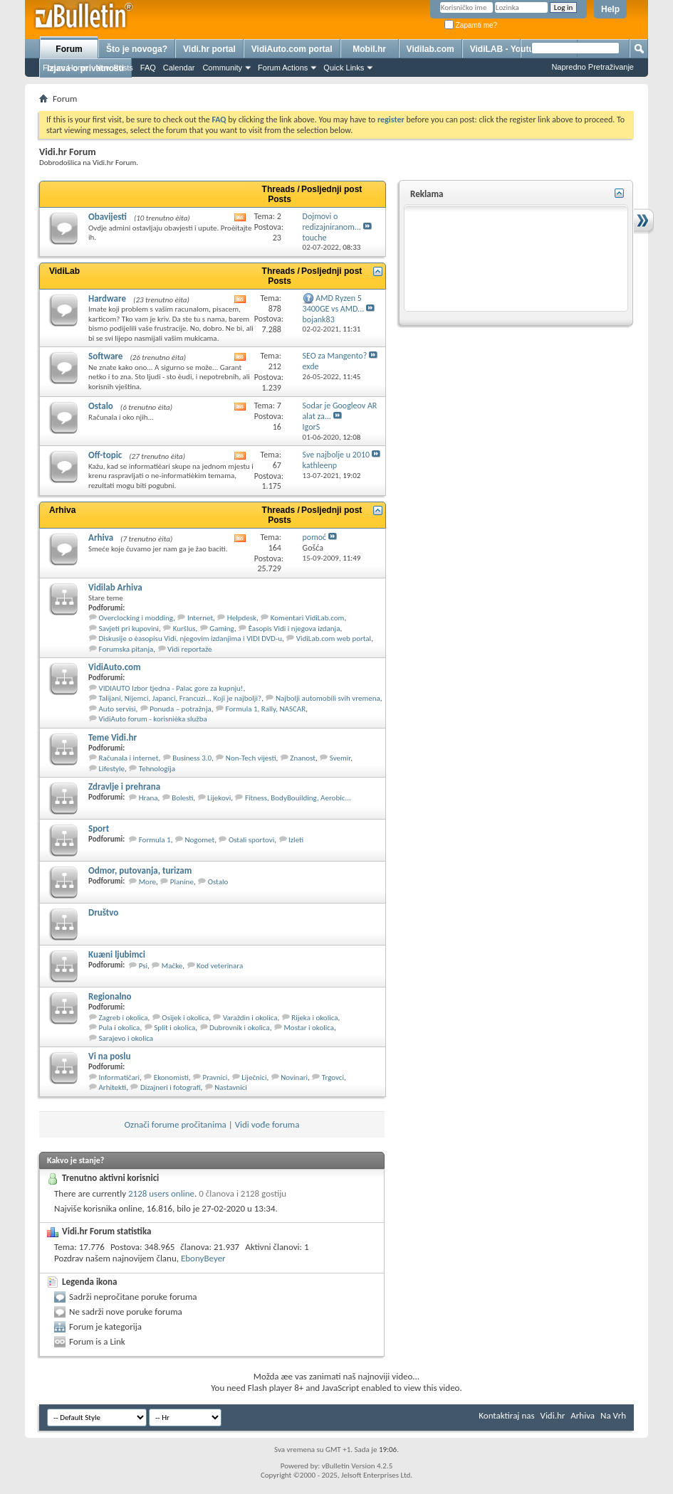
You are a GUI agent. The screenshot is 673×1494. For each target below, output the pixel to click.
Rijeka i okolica (314, 1017)
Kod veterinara (220, 965)
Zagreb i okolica (123, 1017)
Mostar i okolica (308, 1027)
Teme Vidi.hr (112, 737)
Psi (143, 965)
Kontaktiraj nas (506, 1415)
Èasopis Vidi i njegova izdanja (294, 628)
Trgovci (333, 1077)
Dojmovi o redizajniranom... (332, 221)
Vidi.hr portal (209, 49)
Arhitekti (113, 1087)
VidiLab (64, 271)
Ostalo (100, 406)
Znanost (302, 758)
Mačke (172, 965)
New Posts (114, 67)
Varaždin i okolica (250, 1017)
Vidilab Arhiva (115, 587)
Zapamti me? (470, 25)
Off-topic (105, 455)
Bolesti (182, 797)
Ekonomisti (171, 1077)
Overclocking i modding (136, 617)
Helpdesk (241, 617)
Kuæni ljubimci (116, 954)
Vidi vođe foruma (267, 1124)
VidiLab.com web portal (333, 638)
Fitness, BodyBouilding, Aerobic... (298, 797)
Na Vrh (613, 1415)
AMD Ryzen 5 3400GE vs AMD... (334, 303)
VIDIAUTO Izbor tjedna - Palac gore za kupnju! (171, 688)
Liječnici (253, 1077)
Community (222, 67)
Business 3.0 (192, 758)
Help (610, 9)
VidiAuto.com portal (292, 49)
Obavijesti (107, 216)
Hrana (148, 797)
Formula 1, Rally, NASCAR (266, 709)
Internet (200, 617)
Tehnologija (157, 768)
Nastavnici (230, 1087)
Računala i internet (129, 758)
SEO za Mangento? (335, 356)
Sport (98, 828)
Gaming (221, 628)
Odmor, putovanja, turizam (140, 870)
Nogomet (199, 839)
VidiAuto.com (114, 667)
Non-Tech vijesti (251, 758)
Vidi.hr (553, 1415)
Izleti (295, 839)
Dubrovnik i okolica (239, 1027)
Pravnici (215, 1077)
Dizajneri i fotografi (170, 1087)
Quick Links (343, 67)
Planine (182, 881)
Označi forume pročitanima (175, 1124)
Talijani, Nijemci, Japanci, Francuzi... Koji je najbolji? (180, 698)
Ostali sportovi (251, 839)
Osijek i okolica (185, 1017)
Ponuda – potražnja (181, 709)
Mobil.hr (369, 49)
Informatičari (119, 1077)
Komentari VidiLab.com (308, 617)
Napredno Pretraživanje (592, 67)
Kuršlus (184, 628)
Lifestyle (112, 768)
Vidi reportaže (189, 649)
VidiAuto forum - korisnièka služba (153, 719)
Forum (69, 49)
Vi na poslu (109, 1056)
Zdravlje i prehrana (124, 786)
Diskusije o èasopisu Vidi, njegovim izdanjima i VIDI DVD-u (190, 638)
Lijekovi (219, 797)
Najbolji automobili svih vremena (328, 698)
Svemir (340, 758)
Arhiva (62, 510)
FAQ (148, 67)
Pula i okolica (119, 1027)
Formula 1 (155, 839)
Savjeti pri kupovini (129, 628)
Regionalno (110, 996)
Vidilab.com (430, 49)
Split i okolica (174, 1027)
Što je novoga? (136, 49)
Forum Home (65, 67)
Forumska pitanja (126, 649)
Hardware (107, 298)
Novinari (294, 1077)
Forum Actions (283, 67)
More (147, 881)
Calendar (179, 67)
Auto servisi (117, 709)
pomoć (315, 537)
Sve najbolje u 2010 (336, 455)
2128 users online (161, 1193)
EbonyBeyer (203, 1258)
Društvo (103, 912)
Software (105, 356)
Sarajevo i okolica (126, 1038)
